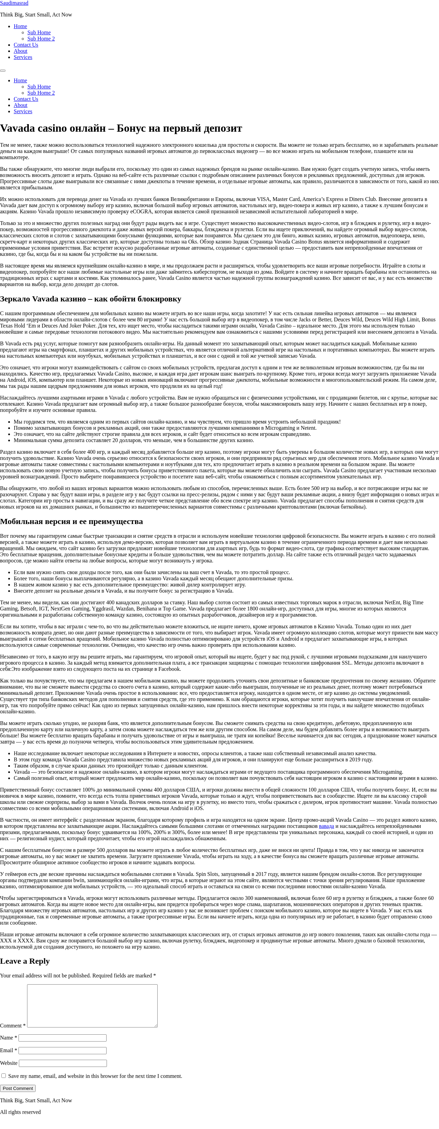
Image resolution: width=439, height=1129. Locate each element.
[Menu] (2, 71)
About (20, 51)
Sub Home (39, 32)
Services (23, 57)
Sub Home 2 (41, 38)
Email (8, 1058)
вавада (326, 826)
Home (20, 26)
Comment (13, 1034)
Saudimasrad (14, 3)
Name (8, 1046)
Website (8, 1071)
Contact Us (26, 45)
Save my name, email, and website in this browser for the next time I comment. (95, 1084)
